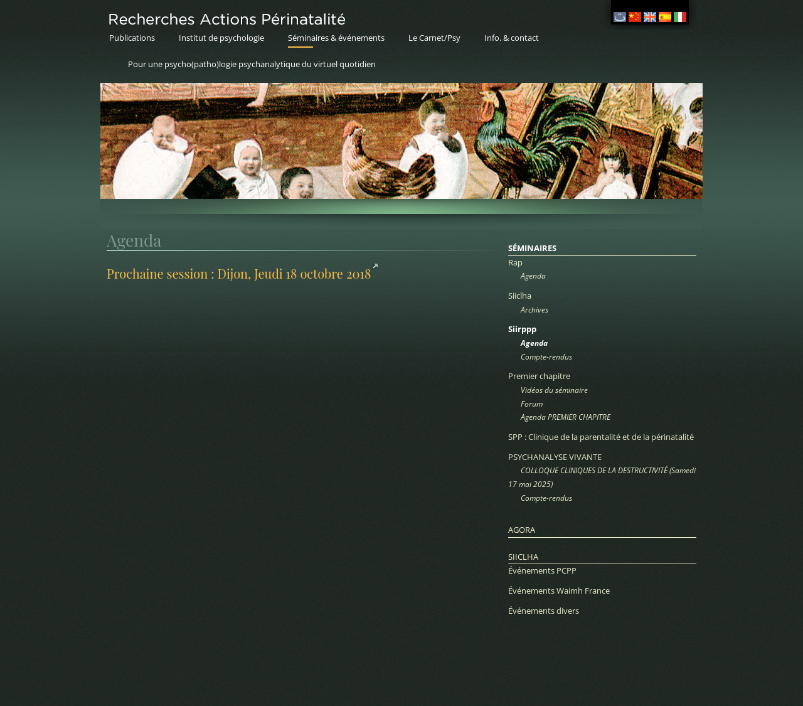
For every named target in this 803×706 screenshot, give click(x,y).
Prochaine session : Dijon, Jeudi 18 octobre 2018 (239, 273)
